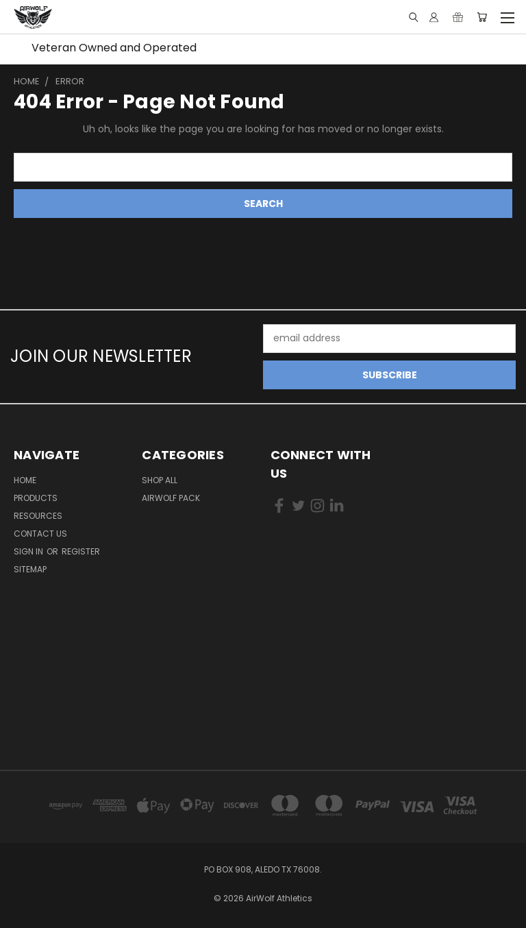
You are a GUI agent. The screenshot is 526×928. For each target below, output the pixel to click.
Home (25, 480)
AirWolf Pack (171, 498)
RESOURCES (38, 516)
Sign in (29, 551)
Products (36, 498)
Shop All (159, 480)
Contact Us (40, 533)
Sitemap (30, 569)
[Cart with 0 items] (482, 17)
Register (81, 551)
